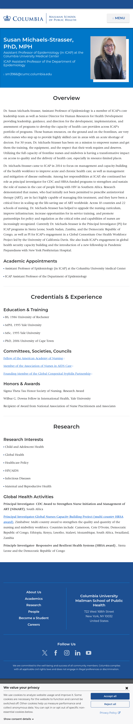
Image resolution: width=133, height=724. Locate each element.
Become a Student (33, 618)
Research (34, 605)
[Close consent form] (127, 692)
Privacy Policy (110, 717)
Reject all (110, 708)
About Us (34, 592)
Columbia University (73, 685)
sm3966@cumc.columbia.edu (25, 74)
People (34, 611)
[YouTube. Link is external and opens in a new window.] (88, 653)
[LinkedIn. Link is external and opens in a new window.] (78, 653)
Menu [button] (120, 18)
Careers (33, 624)
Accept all (110, 700)
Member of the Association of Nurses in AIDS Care (38, 366)
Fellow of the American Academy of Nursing (33, 358)
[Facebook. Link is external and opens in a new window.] (56, 653)
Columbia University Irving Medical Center (66, 4)
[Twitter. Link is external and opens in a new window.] (45, 653)
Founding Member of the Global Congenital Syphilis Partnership (47, 374)
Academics (33, 598)
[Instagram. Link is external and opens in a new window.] (67, 653)
